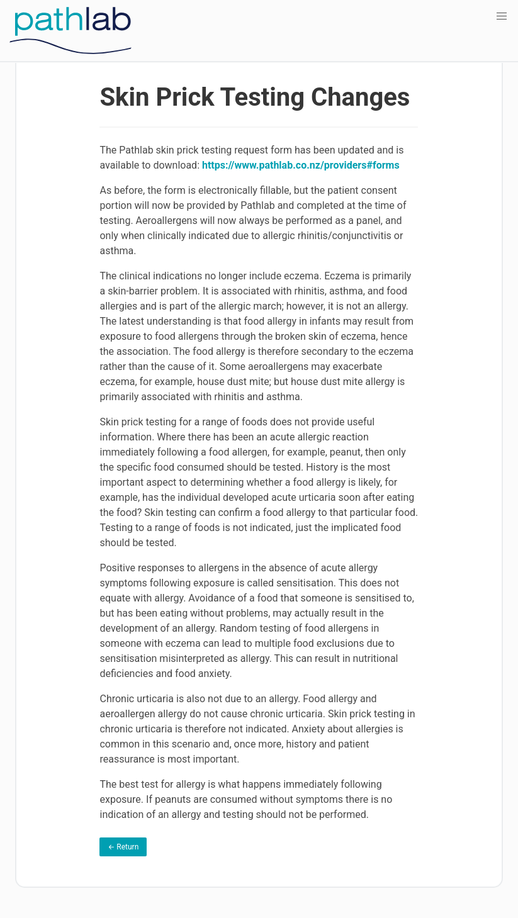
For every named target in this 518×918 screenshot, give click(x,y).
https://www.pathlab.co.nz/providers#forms (301, 165)
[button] (501, 16)
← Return (123, 846)
